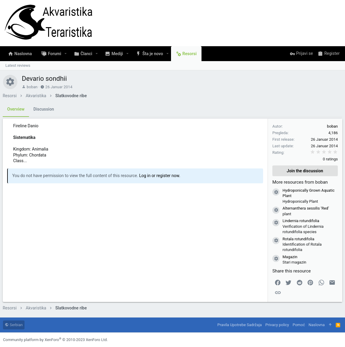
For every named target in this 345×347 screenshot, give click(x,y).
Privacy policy (277, 325)
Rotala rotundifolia (298, 239)
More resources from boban (299, 182)
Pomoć (299, 325)
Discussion (44, 109)
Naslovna (317, 325)
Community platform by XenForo (55, 339)
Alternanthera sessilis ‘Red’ (305, 208)
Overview (16, 109)
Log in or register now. (160, 175)
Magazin (289, 257)
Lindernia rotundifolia (300, 221)
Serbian (14, 325)
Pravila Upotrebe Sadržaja (239, 325)
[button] (65, 54)
